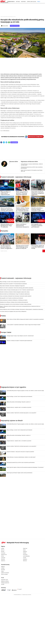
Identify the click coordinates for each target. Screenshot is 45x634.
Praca (38, 1)
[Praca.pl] (3, 590)
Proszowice (25, 554)
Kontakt (2, 584)
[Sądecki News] (9, 590)
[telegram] (6, 142)
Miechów (3, 559)
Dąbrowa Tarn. (4, 554)
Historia (18, 1)
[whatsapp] (9, 142)
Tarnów (24, 557)
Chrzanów (3, 553)
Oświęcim (25, 551)
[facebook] (1, 142)
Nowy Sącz (25, 548)
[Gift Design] (19, 590)
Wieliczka (25, 560)
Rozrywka (23, 1)
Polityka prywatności (5, 582)
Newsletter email (4, 579)
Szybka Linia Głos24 (31, 1)
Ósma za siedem (4, 574)
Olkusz (24, 549)
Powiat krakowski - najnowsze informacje (16, 177)
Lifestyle (2, 568)
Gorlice (2, 556)
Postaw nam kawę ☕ (15, 25)
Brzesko (2, 551)
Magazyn (3, 566)
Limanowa (3, 557)
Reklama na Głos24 (5, 581)
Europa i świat (6, 332)
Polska (3, 316)
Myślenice (3, 560)
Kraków (2, 548)
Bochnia (2, 549)
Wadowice (25, 559)
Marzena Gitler (5, 25)
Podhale (24, 553)
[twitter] (4, 142)
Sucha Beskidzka (26, 556)
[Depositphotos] (14, 590)
